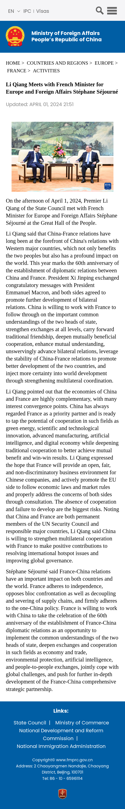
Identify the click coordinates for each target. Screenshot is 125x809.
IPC (27, 11)
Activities (46, 70)
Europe (104, 63)
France (16, 70)
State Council (30, 722)
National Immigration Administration (61, 746)
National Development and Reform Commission (61, 734)
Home (13, 63)
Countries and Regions (57, 63)
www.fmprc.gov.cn (74, 760)
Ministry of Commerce (82, 722)
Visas (42, 11)
